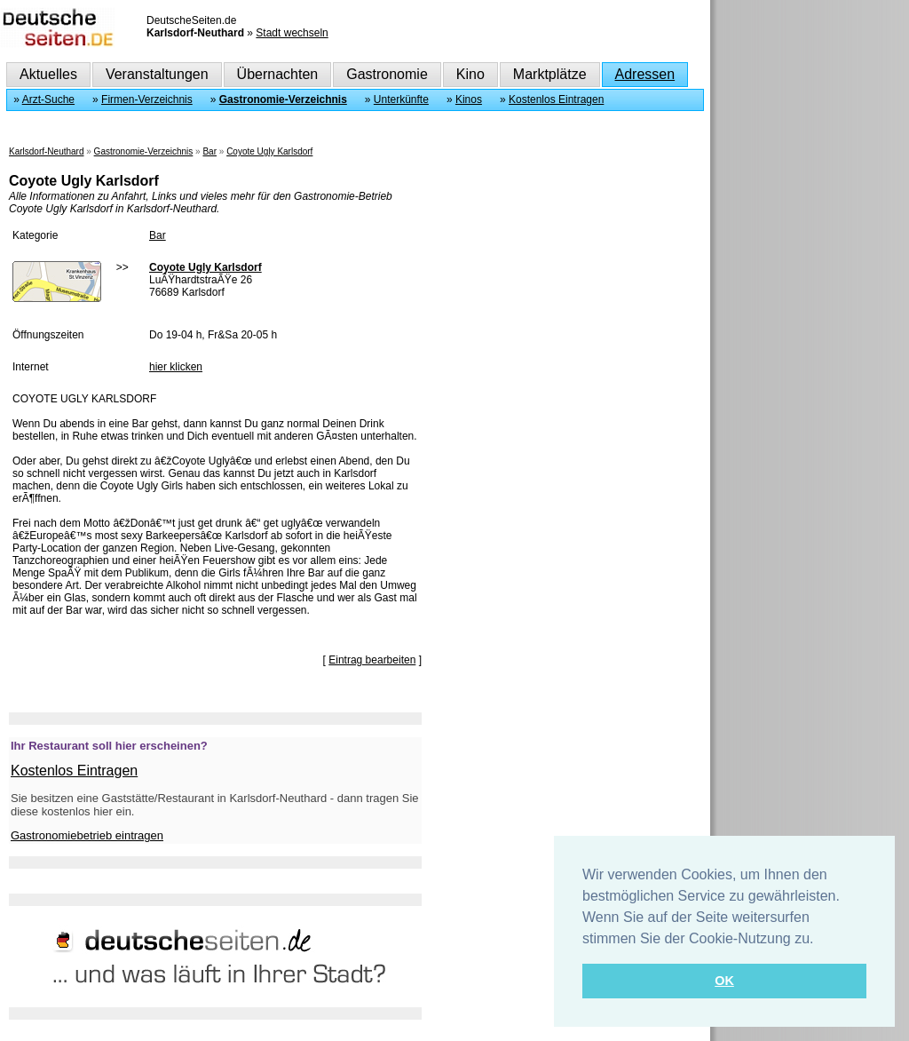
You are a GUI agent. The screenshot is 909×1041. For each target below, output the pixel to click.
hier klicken (175, 367)
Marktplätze (550, 74)
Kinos (468, 99)
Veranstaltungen (157, 74)
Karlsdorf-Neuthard (46, 151)
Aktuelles (48, 74)
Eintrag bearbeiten (371, 660)
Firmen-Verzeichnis (147, 99)
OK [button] (724, 980)
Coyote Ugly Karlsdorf (269, 151)
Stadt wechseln (292, 33)
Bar (209, 151)
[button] (820, 939)
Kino (470, 74)
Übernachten (278, 74)
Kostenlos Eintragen (556, 99)
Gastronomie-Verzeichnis (283, 99)
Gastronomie (387, 74)
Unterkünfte (401, 99)
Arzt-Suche (48, 99)
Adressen (645, 74)
